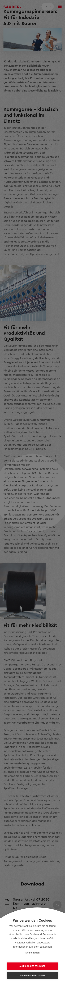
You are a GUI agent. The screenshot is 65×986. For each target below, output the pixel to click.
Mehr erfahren (32, 952)
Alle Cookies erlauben (32, 966)
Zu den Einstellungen (32, 975)
